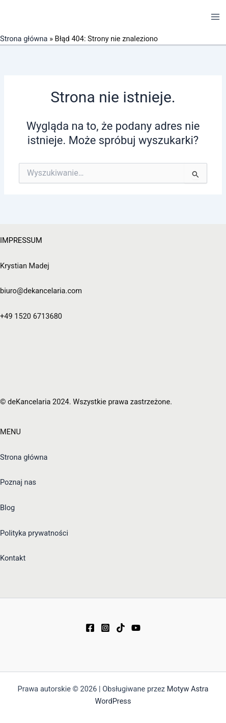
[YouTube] (135, 627)
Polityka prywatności (34, 533)
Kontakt (12, 558)
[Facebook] (90, 627)
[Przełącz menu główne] (215, 16)
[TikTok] (120, 627)
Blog (7, 507)
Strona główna (24, 38)
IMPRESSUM (21, 240)
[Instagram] (105, 627)
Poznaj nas (18, 482)
